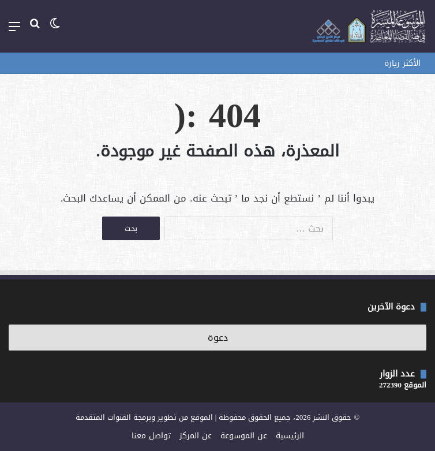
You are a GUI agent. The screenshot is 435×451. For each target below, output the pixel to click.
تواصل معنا (151, 435)
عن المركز (195, 435)
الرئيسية (290, 435)
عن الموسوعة (243, 435)
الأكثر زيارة (402, 63)
